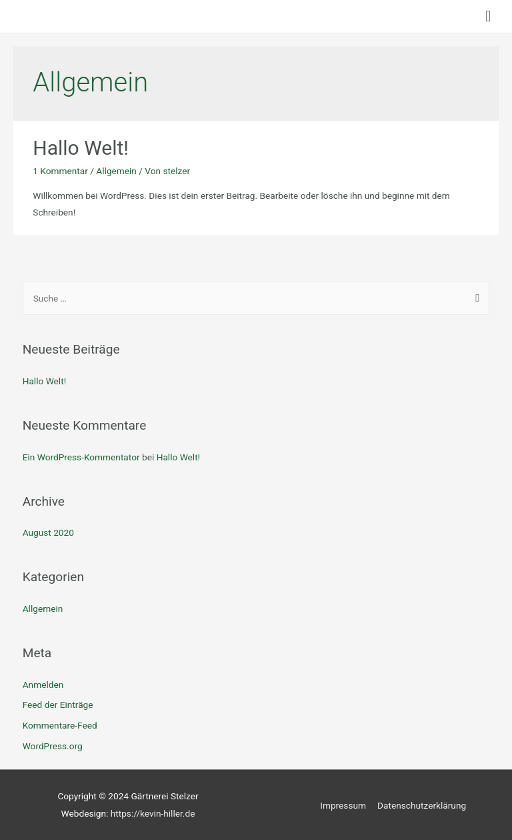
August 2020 (48, 532)
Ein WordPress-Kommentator (81, 457)
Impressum (343, 805)
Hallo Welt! (81, 147)
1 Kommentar (60, 170)
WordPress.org (53, 746)
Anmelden (43, 684)
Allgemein (116, 170)
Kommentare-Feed (60, 725)
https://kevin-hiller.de (153, 813)
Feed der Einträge (58, 704)
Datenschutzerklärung (421, 805)
